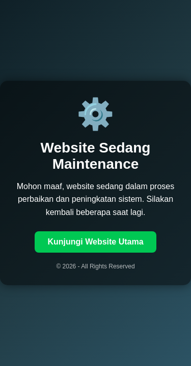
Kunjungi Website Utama (95, 241)
